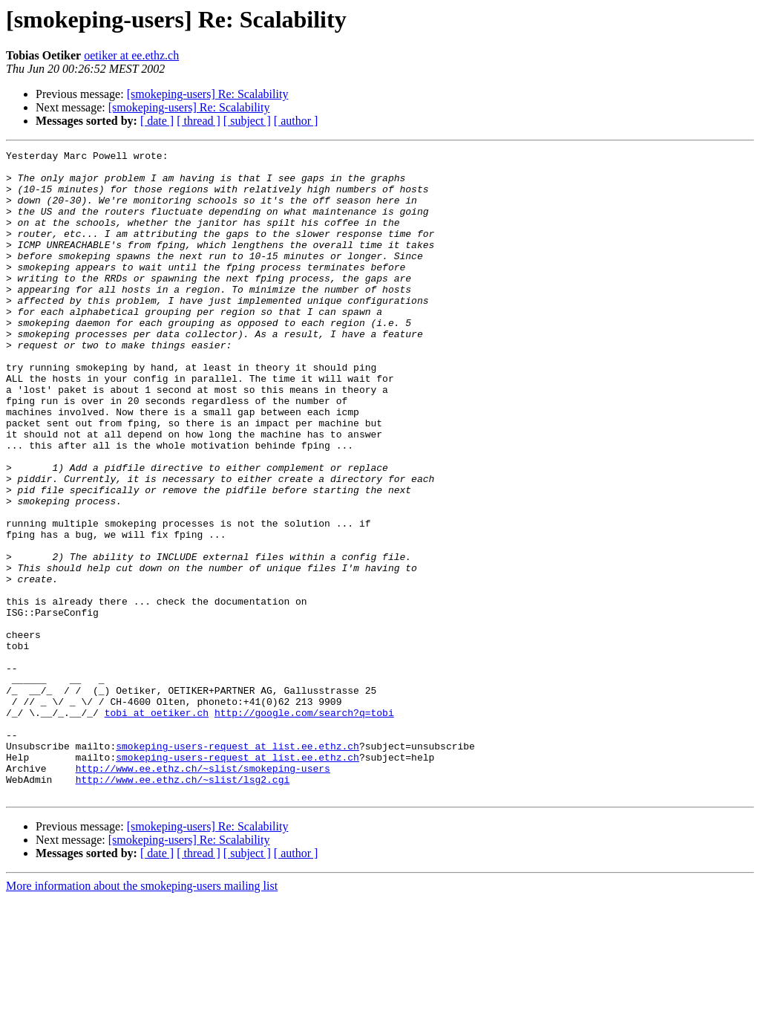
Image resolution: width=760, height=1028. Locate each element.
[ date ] (157, 120)
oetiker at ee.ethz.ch (131, 55)
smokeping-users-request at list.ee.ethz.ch (237, 866)
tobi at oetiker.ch (157, 826)
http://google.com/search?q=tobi (304, 826)
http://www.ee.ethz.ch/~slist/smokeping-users (203, 893)
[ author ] (296, 120)
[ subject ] (247, 120)
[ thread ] (198, 120)
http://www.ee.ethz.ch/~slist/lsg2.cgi (183, 906)
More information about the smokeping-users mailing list (142, 1015)
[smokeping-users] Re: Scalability (208, 94)
